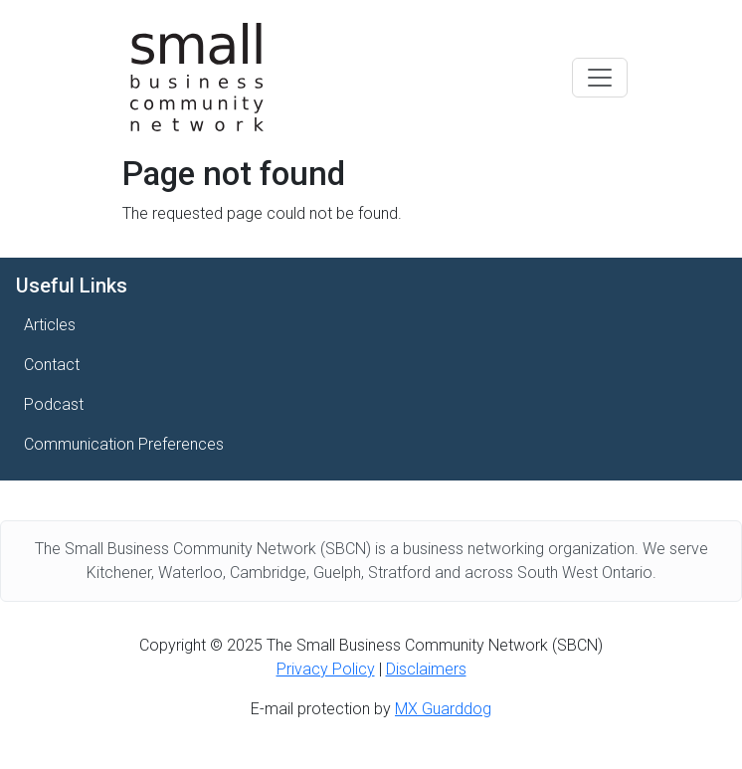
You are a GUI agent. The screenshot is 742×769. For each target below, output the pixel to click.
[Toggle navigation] (600, 77)
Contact (52, 364)
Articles (50, 324)
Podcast (54, 404)
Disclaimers (426, 669)
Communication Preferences (124, 444)
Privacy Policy (326, 669)
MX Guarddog (443, 708)
